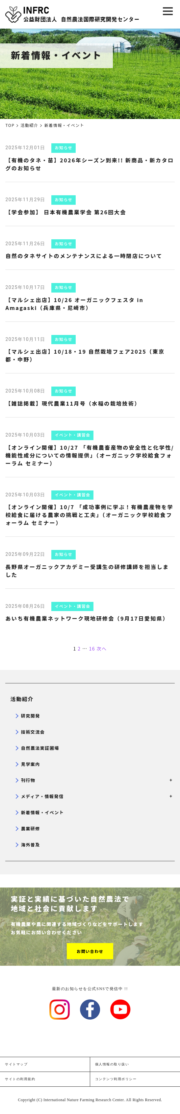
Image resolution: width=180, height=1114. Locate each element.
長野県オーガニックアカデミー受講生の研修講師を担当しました (87, 571)
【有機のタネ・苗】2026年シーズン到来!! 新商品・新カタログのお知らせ (89, 164)
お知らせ (63, 147)
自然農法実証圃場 (40, 748)
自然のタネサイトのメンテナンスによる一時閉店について (83, 256)
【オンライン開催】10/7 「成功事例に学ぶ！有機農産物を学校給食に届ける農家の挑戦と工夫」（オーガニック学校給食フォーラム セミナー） (89, 515)
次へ (102, 648)
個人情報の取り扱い (112, 1064)
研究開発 (30, 716)
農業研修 (30, 828)
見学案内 (30, 764)
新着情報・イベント (42, 812)
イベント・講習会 (72, 435)
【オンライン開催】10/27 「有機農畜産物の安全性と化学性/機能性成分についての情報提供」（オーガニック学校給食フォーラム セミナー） (89, 455)
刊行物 (95, 780)
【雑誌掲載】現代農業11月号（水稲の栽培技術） (72, 403)
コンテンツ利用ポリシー (116, 1079)
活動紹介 (22, 699)
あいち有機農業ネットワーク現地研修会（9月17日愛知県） (86, 618)
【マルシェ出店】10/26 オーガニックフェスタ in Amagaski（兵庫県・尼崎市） (74, 304)
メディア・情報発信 (95, 796)
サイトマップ (16, 1064)
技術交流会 (33, 732)
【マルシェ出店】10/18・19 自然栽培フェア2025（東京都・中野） (85, 355)
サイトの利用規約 (20, 1079)
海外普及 (30, 844)
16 (92, 648)
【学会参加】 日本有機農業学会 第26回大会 (65, 212)
